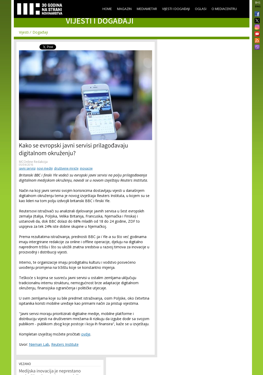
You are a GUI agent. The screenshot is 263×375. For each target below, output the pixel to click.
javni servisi (27, 168)
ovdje (85, 334)
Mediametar (147, 8)
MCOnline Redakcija (33, 162)
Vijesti (24, 32)
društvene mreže (66, 168)
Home (107, 8)
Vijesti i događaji (176, 8)
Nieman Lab (39, 344)
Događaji (40, 32)
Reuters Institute (65, 344)
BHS (257, 2)
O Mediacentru (224, 8)
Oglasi (200, 8)
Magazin (124, 8)
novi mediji (45, 168)
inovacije (86, 168)
